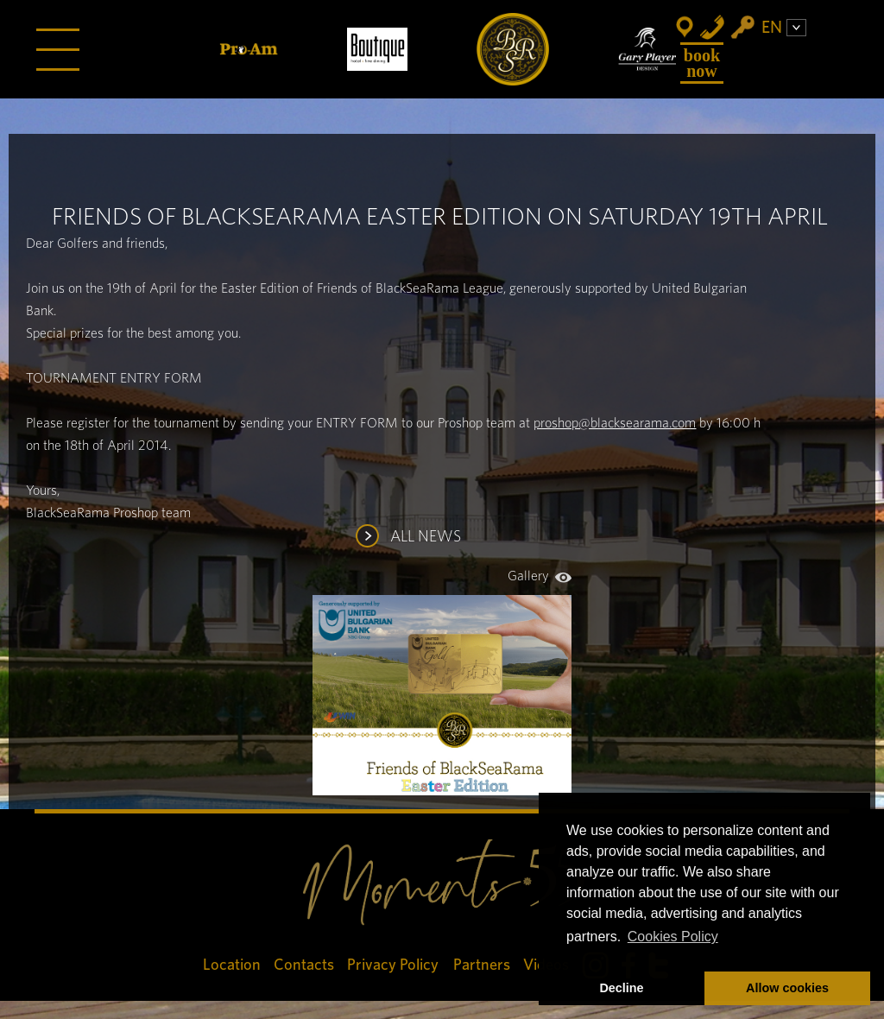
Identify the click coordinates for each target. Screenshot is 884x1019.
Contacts (304, 965)
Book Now (702, 63)
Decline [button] (621, 988)
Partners (481, 965)
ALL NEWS (425, 537)
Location (232, 965)
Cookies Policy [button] (673, 936)
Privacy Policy (393, 965)
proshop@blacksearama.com (615, 423)
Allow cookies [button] (787, 988)
